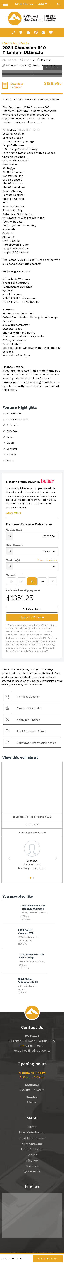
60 (52, 581)
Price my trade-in (48, 560)
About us (32, 1166)
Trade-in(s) (13, 560)
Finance (32, 1160)
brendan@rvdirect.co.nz (32, 868)
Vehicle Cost (14, 530)
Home (32, 1127)
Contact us (32, 1172)
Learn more (14, 512)
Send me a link (14, 65)
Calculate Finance (16, 85)
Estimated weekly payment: (23, 590)
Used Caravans (32, 1149)
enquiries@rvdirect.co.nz (32, 832)
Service (32, 1155)
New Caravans (32, 1143)
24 (21, 581)
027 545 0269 (32, 864)
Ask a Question (48, 1258)
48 (42, 581)
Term (14, 575)
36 (31, 581)
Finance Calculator (24, 708)
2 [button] (33, 879)
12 (11, 581)
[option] (32, 854)
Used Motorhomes (32, 1138)
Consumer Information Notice (31, 742)
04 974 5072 (32, 824)
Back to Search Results (15, 43)
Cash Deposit (14, 545)
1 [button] (30, 879)
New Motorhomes (32, 1132)
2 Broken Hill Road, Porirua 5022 (32, 1041)
